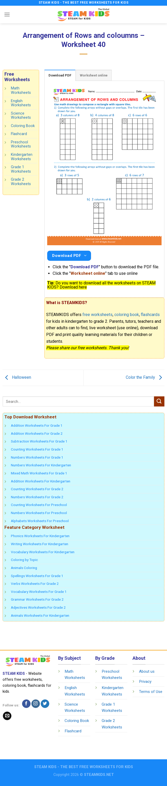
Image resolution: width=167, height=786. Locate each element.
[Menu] (7, 14)
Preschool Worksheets (21, 144)
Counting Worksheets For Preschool (39, 505)
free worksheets (97, 314)
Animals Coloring (24, 568)
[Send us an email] (7, 716)
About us (147, 671)
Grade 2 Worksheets (21, 182)
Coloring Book (23, 126)
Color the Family (145, 377)
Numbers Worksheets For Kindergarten (41, 465)
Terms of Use (150, 691)
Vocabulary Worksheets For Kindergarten (42, 552)
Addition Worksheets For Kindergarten (40, 481)
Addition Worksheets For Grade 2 (36, 433)
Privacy (145, 681)
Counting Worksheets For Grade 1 (37, 449)
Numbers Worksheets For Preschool (39, 513)
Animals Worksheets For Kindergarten (40, 615)
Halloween (17, 377)
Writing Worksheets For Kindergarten (39, 544)
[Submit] (159, 401)
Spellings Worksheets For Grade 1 (37, 576)
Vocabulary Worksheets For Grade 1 (39, 592)
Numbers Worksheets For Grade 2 (37, 497)
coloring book (126, 314)
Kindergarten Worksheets (21, 156)
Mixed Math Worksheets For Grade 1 (39, 473)
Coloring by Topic (24, 560)
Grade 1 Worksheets (21, 169)
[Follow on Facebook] (26, 703)
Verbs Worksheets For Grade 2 (35, 583)
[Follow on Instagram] (35, 703)
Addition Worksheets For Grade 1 (36, 425)
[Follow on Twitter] (45, 703)
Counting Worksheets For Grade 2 (37, 489)
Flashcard (19, 134)
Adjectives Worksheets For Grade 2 (38, 607)
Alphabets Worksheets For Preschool (40, 521)
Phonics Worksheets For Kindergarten (40, 536)
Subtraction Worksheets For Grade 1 (39, 441)
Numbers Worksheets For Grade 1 (37, 457)
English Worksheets (21, 103)
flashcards (150, 314)
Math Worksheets (21, 90)
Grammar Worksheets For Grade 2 (37, 599)
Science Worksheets (21, 115)
